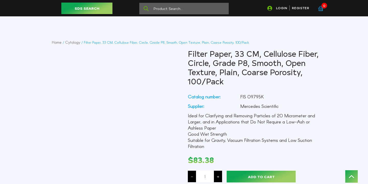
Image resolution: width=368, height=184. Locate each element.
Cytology (72, 42)
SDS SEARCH (87, 8)
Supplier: (196, 106)
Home (57, 42)
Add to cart (261, 176)
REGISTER (300, 8)
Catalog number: (204, 96)
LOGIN (281, 8)
